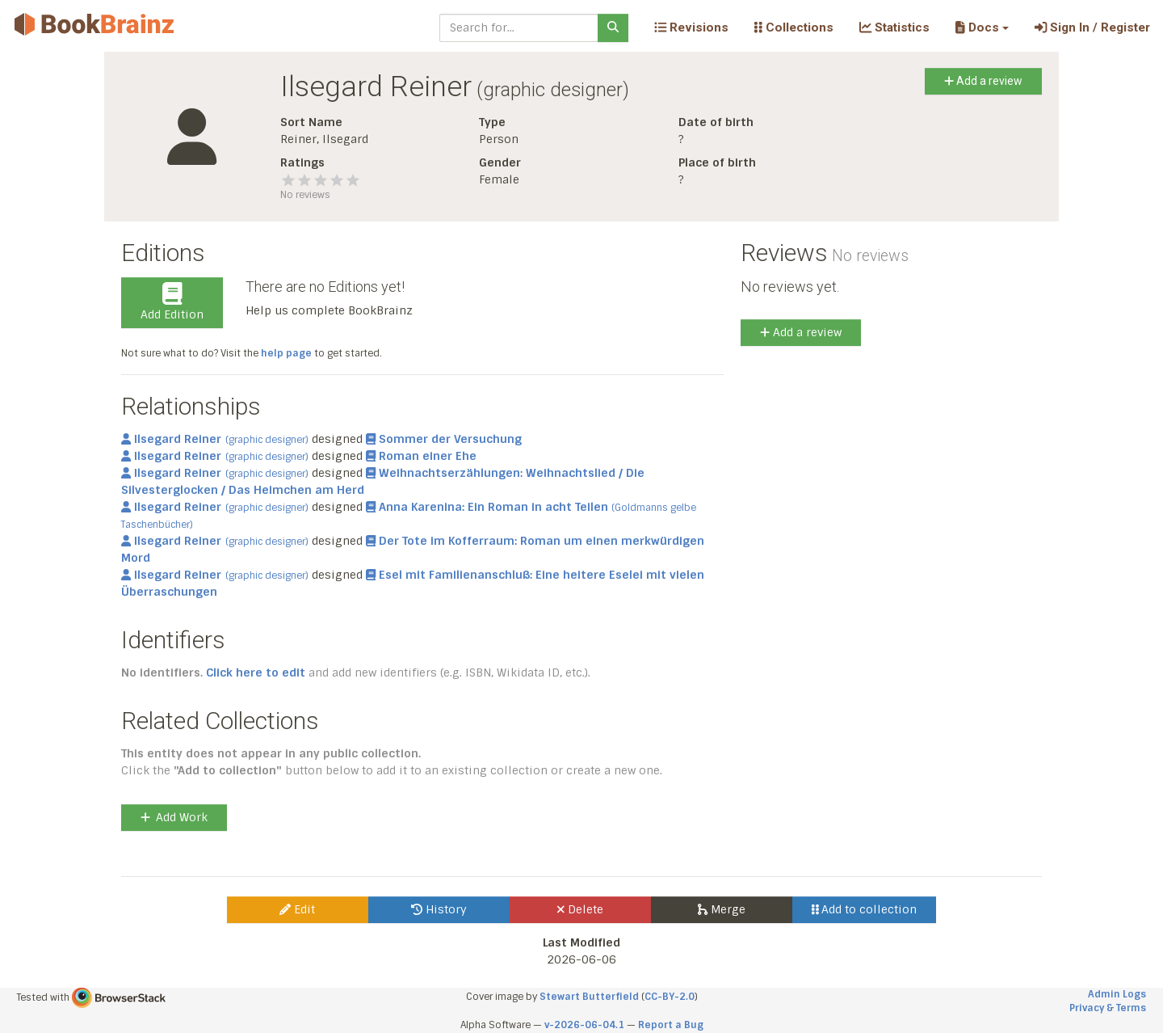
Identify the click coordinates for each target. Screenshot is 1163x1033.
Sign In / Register (1092, 27)
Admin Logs (1117, 994)
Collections (793, 27)
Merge (721, 909)
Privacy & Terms (1107, 1007)
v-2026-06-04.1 (584, 1024)
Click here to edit (255, 672)
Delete (580, 909)
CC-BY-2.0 (669, 996)
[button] (982, 27)
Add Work (174, 817)
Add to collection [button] (864, 909)
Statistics (894, 27)
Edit (297, 909)
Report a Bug (670, 1024)
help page (286, 353)
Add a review (983, 80)
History (439, 909)
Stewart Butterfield (589, 996)
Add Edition (172, 302)
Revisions (691, 27)
